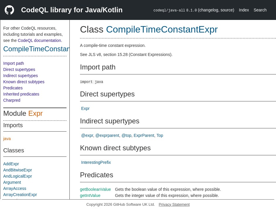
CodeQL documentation (39, 40)
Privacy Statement (174, 204)
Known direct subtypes (24, 81)
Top (159, 135)
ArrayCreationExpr (20, 194)
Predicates (13, 88)
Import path (13, 63)
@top (127, 135)
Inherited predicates (21, 94)
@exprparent (107, 135)
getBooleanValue (95, 189)
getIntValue (90, 195)
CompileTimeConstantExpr (45, 49)
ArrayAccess (14, 188)
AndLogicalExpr (17, 176)
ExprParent (144, 135)
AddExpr (11, 163)
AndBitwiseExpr (17, 170)
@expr (87, 135)
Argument (12, 182)
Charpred (11, 100)
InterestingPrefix (96, 162)
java (7, 138)
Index (244, 10)
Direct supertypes (19, 69)
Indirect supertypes (20, 75)
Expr (35, 113)
